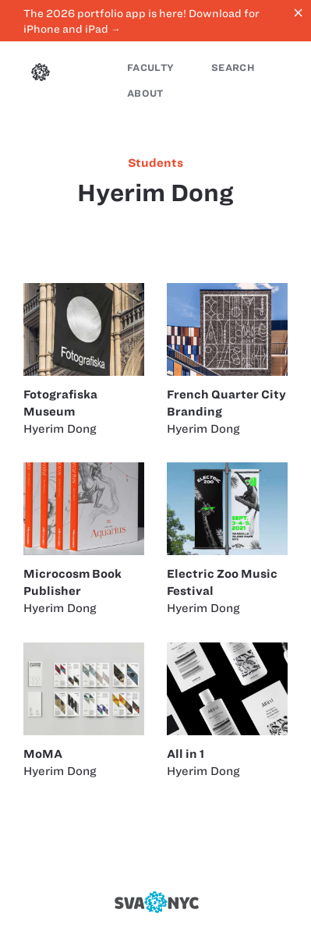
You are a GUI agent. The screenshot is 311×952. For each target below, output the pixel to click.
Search (233, 67)
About (145, 93)
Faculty (150, 67)
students (155, 162)
